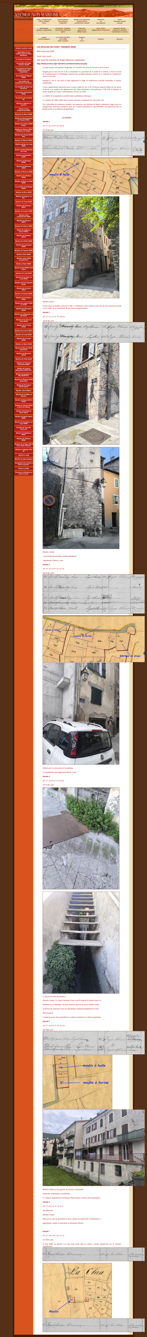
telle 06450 (28, 273)
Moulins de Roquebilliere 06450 (23, 400)
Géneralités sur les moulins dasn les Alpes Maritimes (24, 53)
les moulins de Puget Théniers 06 (24, 64)
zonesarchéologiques (44, 38)
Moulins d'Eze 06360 (24, 254)
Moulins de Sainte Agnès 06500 (23, 417)
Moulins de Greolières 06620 (23, 298)
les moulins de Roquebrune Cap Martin (23, 82)
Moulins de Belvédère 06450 (23, 156)
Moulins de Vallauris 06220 (24, 439)
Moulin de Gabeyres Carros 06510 (24, 230)
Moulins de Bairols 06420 (23, 140)
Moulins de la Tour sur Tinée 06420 (24, 320)
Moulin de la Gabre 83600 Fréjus (24, 124)
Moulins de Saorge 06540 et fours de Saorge (24, 406)
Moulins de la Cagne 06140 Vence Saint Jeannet (24, 444)
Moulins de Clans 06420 (24, 202)
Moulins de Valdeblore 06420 (24, 433)
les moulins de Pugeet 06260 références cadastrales (24, 70)
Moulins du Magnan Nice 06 (23, 450)
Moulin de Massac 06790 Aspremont (23, 348)
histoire (101, 39)
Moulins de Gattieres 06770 (24, 236)
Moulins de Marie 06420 (24, 344)
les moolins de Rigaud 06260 (24, 76)
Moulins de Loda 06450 (24, 334)
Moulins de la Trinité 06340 (24, 326)
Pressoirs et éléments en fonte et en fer (23, 473)
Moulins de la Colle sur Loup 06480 (24, 278)
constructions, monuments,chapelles (63, 21)
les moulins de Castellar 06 (24, 98)
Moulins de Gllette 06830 (23, 241)
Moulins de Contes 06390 (23, 211)
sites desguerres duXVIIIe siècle (82, 30)
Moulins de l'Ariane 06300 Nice (24, 135)
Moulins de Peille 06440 (24, 359)
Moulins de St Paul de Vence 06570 (23, 411)
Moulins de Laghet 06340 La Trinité (23, 304)
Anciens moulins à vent (24, 48)
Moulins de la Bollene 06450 (23, 176)
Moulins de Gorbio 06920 (23, 294)
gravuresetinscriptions (100, 21)
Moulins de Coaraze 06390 (24, 250)
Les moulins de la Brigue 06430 (23, 187)
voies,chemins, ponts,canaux (120, 21)
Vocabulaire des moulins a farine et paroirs (24, 463)
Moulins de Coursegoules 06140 (24, 283)
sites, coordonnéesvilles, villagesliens (44, 21)
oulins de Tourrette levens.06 (24, 428)
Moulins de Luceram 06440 (24, 339)
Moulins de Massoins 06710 (24, 354)
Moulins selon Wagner (23, 390)
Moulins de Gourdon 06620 (24, 289)
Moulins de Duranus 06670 (24, 221)
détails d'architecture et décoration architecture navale (82, 21)
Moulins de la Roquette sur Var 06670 (24, 315)
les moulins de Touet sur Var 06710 (23, 87)
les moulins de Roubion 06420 (24, 93)
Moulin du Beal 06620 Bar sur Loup (24, 150)
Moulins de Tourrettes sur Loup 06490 (24, 422)
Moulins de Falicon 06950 (24, 226)
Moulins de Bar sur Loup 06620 (23, 145)
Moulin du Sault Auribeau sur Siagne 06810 (24, 119)
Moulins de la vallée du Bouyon (24, 395)
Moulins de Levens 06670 (23, 331)
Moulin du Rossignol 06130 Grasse (24, 385)
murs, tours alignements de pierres (101, 29)
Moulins (120, 39)
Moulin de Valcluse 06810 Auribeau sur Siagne (24, 130)
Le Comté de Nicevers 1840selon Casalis (63, 39)
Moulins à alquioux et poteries (23, 104)
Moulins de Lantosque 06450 (24, 245)
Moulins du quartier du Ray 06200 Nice (24, 374)
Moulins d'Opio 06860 (23, 264)
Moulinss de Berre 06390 (23, 114)
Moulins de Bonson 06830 (24, 172)
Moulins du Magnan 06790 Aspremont (24, 380)
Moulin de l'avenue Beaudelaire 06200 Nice (23, 369)
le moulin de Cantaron (24, 59)
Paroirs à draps (23, 468)
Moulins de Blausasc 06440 (24, 167)
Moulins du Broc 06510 (24, 192)
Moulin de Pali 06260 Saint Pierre (24, 268)
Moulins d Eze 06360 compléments (24, 259)
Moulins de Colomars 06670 (23, 206)
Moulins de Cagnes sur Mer (24, 197)
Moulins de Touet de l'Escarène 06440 (24, 363)
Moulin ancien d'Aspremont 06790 (23, 109)
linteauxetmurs (82, 39)
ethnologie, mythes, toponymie (44, 29)
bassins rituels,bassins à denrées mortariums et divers (120, 30)
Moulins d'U (20, 273)
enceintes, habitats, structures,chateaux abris (63, 30)
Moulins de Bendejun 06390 (24, 161)
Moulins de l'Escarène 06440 (24, 309)
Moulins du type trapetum (24, 459)
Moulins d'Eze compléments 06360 (23, 216)
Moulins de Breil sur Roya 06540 (24, 182)
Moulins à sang (23, 455)
